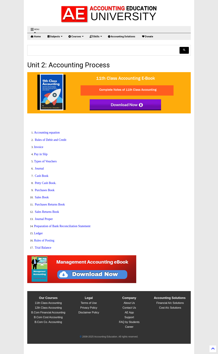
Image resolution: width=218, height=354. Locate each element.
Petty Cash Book (45, 183)
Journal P (40, 219)
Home (36, 36)
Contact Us (129, 307)
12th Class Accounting (48, 307)
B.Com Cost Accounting (48, 317)
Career (129, 326)
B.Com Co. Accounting (48, 322)
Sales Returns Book (47, 211)
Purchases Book (45, 190)
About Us (129, 302)
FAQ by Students (129, 322)
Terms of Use (89, 302)
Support (129, 317)
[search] (103, 50)
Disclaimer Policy (88, 312)
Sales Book (42, 197)
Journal (39, 168)
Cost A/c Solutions (169, 307)
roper (49, 219)
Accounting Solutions (121, 36)
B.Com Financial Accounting (48, 312)
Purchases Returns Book (50, 204)
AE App (129, 312)
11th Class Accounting (48, 302)
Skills (96, 36)
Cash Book (42, 176)
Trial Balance (43, 247)
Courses (76, 36)
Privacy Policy (88, 307)
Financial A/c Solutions (170, 302)
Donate (147, 36)
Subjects (55, 36)
